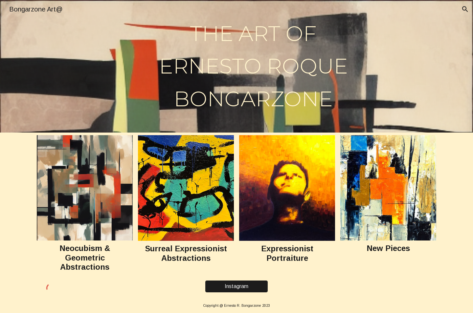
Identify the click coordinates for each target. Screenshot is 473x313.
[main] (253, 66)
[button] (465, 9)
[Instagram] (236, 286)
